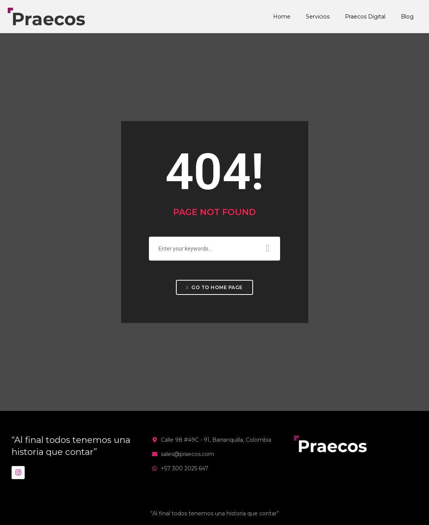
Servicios (317, 16)
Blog (407, 16)
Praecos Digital (365, 16)
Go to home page (214, 287)
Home (282, 16)
